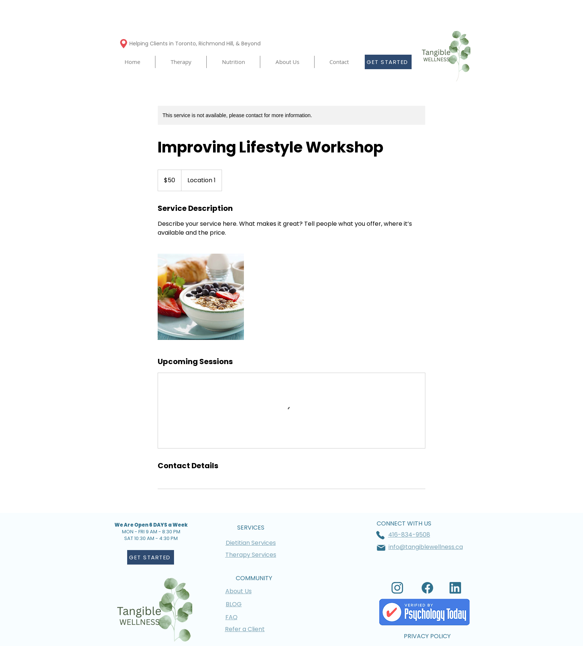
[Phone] (380, 535)
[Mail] (381, 548)
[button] (180, 62)
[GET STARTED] (388, 62)
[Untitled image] (201, 297)
